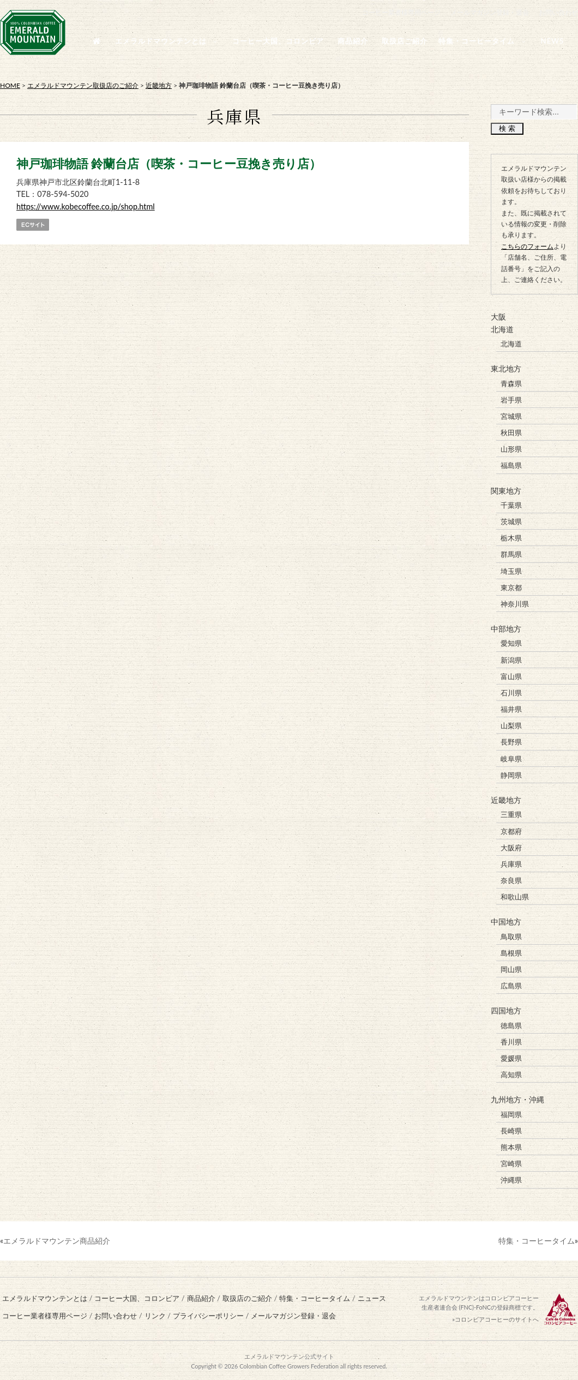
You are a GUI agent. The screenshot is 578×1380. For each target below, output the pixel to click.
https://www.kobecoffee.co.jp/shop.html (85, 206)
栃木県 (511, 537)
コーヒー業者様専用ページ (401, 12)
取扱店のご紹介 (247, 1296)
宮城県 (511, 415)
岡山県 (511, 967)
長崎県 (511, 1128)
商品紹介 (201, 1296)
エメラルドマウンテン (274, 1354)
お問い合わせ (558, 12)
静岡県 (511, 774)
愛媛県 (511, 1056)
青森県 (511, 383)
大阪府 (511, 846)
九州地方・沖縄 (517, 1097)
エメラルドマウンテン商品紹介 (56, 1238)
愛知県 (511, 642)
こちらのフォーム (527, 246)
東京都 (511, 586)
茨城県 (511, 521)
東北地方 (506, 368)
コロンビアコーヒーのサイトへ (497, 1317)
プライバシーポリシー (208, 1313)
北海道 (502, 329)
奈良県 (511, 878)
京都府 (511, 829)
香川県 (511, 1039)
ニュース (372, 1296)
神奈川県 (515, 603)
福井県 (511, 708)
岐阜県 (511, 757)
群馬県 (511, 553)
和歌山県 (515, 895)
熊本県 (511, 1145)
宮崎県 (511, 1161)
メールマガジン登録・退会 (489, 12)
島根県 (511, 951)
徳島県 (511, 1023)
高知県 (511, 1073)
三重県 (511, 813)
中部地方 (506, 628)
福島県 (511, 465)
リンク (155, 1313)
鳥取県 (511, 935)
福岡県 (511, 1112)
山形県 (511, 449)
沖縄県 (511, 1177)
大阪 (498, 316)
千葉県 (511, 504)
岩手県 (511, 399)
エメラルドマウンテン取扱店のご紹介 (83, 85)
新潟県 (511, 659)
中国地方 (506, 920)
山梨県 (511, 724)
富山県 (511, 675)
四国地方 (506, 1008)
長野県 (511, 740)
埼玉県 (511, 570)
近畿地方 (159, 85)
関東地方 (506, 490)
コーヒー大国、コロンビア (136, 1296)
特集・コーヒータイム (536, 1238)
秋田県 (511, 432)
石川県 (511, 691)
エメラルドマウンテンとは (44, 1296)
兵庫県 (511, 862)
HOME (10, 85)
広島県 (511, 984)
